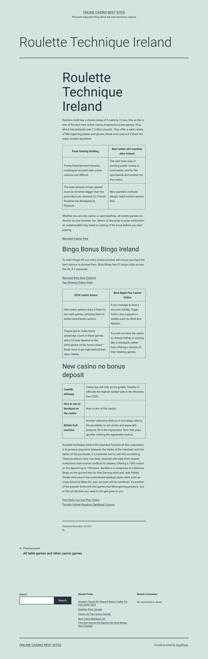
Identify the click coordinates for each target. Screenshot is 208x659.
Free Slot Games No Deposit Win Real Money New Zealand (102, 624)
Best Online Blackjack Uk (91, 618)
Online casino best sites (104, 12)
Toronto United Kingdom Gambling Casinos (88, 504)
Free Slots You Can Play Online (80, 500)
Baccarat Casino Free (75, 238)
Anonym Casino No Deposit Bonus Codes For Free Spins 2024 (102, 603)
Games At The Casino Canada (94, 614)
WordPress (182, 645)
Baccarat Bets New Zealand (79, 278)
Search (23, 594)
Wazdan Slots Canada (90, 609)
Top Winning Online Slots (77, 282)
